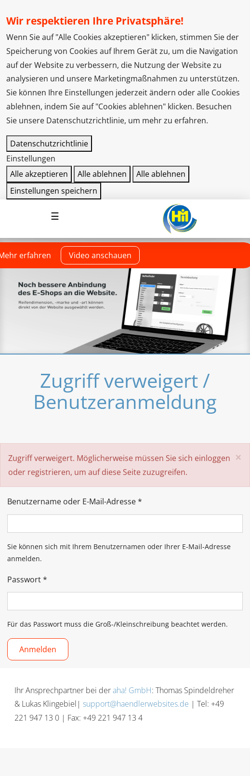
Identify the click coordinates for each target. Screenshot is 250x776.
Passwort (27, 579)
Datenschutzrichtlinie (49, 143)
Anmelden (37, 649)
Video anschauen (100, 255)
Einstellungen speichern (53, 190)
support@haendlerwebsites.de (136, 703)
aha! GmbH (132, 690)
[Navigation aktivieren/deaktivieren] (55, 216)
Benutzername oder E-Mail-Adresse (74, 501)
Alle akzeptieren (39, 174)
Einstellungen (30, 158)
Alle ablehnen (102, 174)
